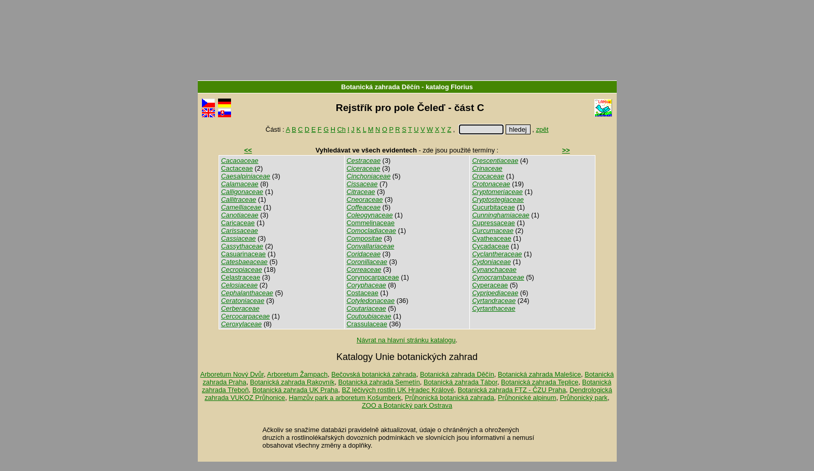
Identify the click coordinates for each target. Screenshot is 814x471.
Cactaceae (237, 168)
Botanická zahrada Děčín (380, 87)
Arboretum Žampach (297, 374)
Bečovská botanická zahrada (373, 374)
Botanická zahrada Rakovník (292, 382)
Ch (341, 129)
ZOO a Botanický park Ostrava (407, 405)
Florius (462, 87)
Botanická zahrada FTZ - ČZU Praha (512, 390)
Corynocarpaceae (373, 277)
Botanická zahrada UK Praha (295, 390)
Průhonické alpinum (527, 397)
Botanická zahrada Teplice (539, 382)
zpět (542, 129)
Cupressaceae (493, 223)
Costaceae (362, 293)
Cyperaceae (490, 285)
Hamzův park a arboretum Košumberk (345, 397)
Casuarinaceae (243, 254)
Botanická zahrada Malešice (539, 374)
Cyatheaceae (491, 238)
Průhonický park (584, 397)
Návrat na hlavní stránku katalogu (406, 340)
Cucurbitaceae (493, 207)
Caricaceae (238, 223)
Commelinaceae (371, 223)
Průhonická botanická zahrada (449, 397)
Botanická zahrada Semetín (379, 382)
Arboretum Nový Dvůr (232, 374)
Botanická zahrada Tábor (460, 382)
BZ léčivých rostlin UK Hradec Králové (398, 390)
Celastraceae (240, 277)
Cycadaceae (490, 246)
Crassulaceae (367, 324)
